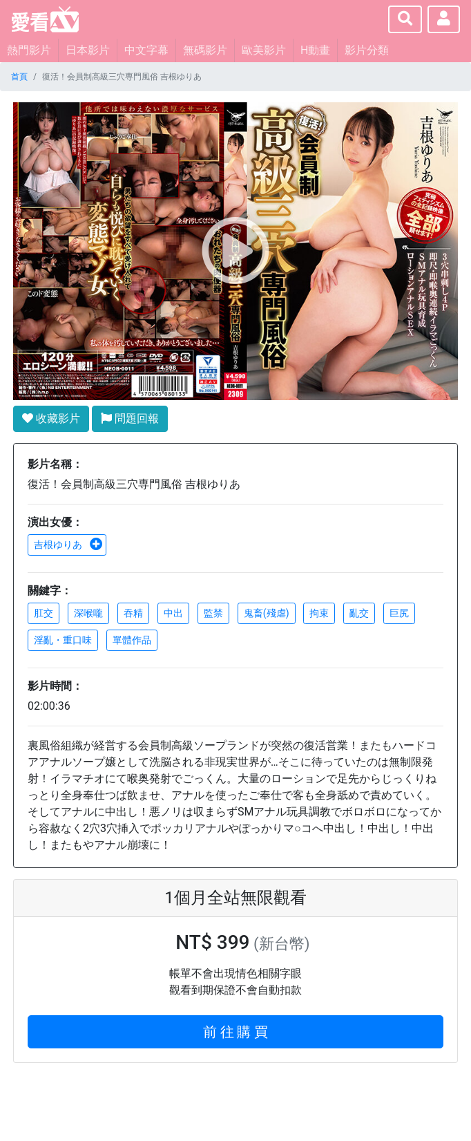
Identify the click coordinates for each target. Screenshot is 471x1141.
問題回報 (130, 418)
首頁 (19, 77)
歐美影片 (264, 50)
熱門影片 (29, 50)
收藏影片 (51, 418)
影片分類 (367, 50)
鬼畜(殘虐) (266, 613)
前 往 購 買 (236, 1032)
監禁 (213, 613)
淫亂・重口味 (63, 639)
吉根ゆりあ (68, 544)
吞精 (133, 613)
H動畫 (315, 50)
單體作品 (132, 639)
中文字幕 (146, 50)
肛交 (43, 613)
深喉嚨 (88, 613)
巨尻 (399, 613)
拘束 (319, 613)
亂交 (359, 613)
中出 (173, 613)
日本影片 (88, 50)
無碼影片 (205, 50)
